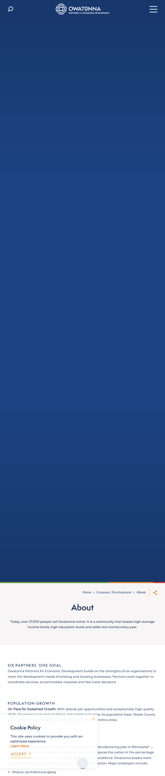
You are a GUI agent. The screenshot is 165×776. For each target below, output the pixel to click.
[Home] (82, 9)
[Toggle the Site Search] (10, 9)
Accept (21, 754)
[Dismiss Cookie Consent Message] (93, 719)
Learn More (19, 746)
